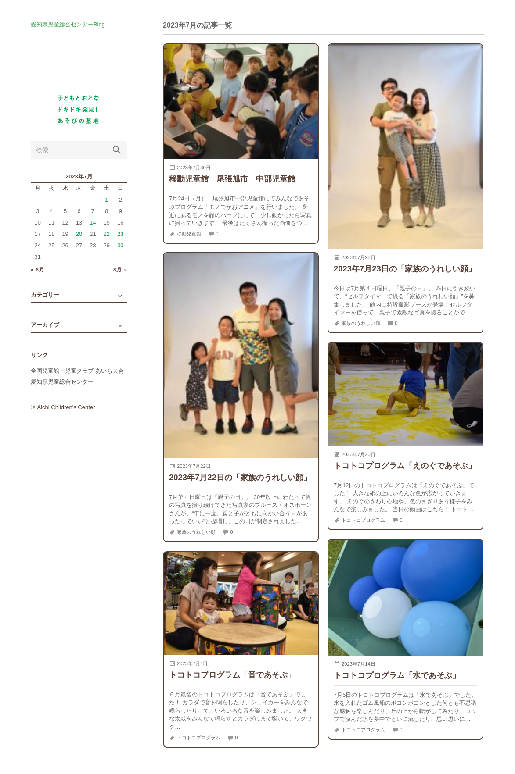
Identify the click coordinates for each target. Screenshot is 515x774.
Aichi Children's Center (66, 407)
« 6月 (38, 270)
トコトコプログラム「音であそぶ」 (232, 674)
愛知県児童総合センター (62, 381)
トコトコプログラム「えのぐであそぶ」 (405, 465)
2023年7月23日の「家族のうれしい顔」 (405, 268)
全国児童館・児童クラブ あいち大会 (77, 370)
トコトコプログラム (363, 520)
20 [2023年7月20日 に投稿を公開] (79, 234)
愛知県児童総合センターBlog (68, 25)
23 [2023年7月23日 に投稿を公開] (120, 234)
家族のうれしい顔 (361, 323)
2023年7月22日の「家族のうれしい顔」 (240, 477)
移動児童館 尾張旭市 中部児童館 (232, 178)
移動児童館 (189, 233)
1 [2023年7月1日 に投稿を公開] (106, 199)
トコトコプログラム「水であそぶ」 (397, 675)
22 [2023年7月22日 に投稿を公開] (107, 234)
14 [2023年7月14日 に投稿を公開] (93, 222)
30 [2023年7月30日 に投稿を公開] (120, 245)
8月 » (120, 270)
